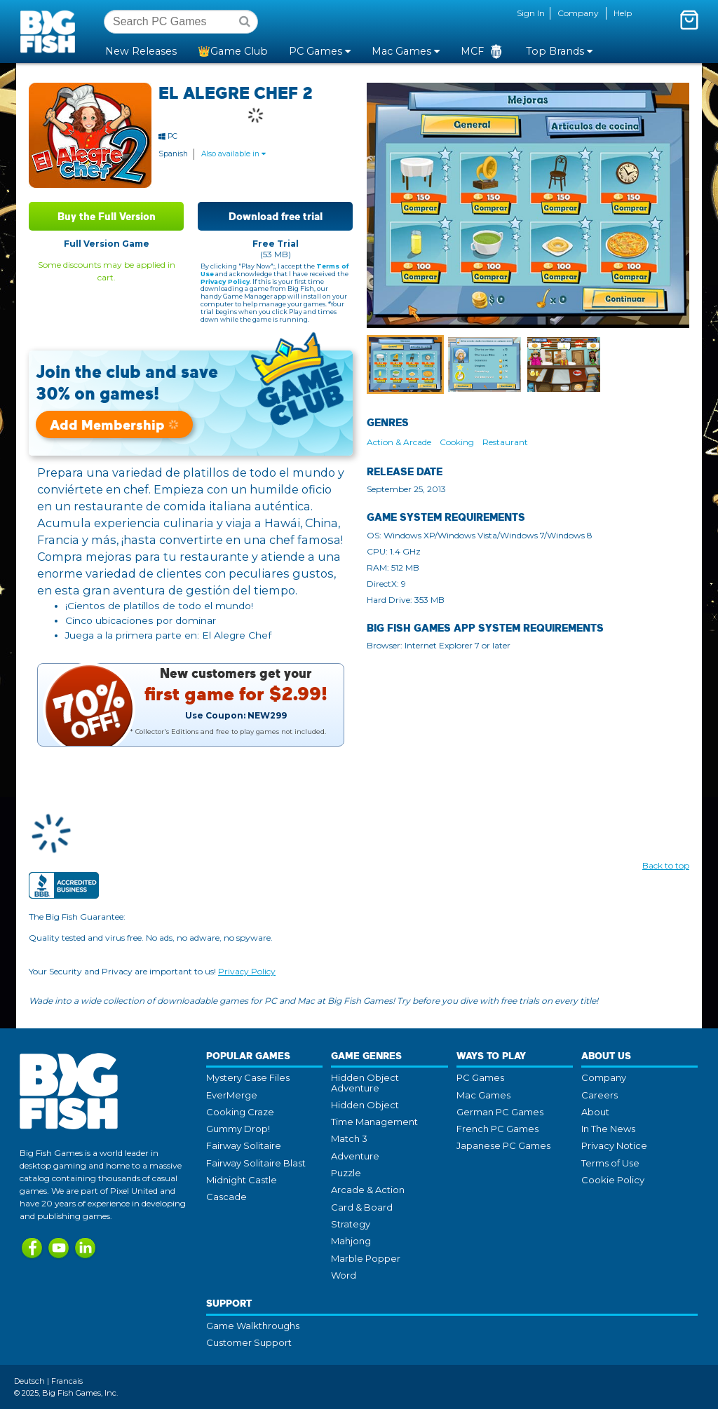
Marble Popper (365, 1258)
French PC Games (497, 1128)
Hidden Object (365, 1104)
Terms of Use (610, 1163)
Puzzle (346, 1172)
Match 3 (349, 1138)
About (595, 1111)
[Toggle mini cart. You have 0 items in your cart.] (689, 19)
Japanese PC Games (503, 1145)
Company (578, 13)
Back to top (665, 865)
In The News (608, 1128)
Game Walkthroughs (252, 1325)
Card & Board (362, 1207)
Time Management (374, 1121)
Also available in (233, 153)
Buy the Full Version (106, 216)
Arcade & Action (368, 1189)
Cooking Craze (240, 1111)
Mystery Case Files (248, 1077)
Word (343, 1275)
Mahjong (351, 1240)
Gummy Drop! (238, 1128)
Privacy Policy (225, 281)
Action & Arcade (399, 442)
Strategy (350, 1224)
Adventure (355, 1156)
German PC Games (499, 1111)
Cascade (226, 1196)
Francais (67, 1381)
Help (623, 13)
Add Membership (114, 424)
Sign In (531, 13)
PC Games (480, 1077)
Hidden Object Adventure (365, 1082)
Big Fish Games (50, 31)
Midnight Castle (241, 1179)
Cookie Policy (612, 1179)
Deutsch (29, 1381)
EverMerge (231, 1095)
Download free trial (276, 216)
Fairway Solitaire (243, 1145)
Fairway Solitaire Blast (256, 1163)
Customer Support (249, 1342)
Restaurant (505, 442)
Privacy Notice (614, 1145)
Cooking (457, 442)
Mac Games (483, 1095)
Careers (599, 1095)
